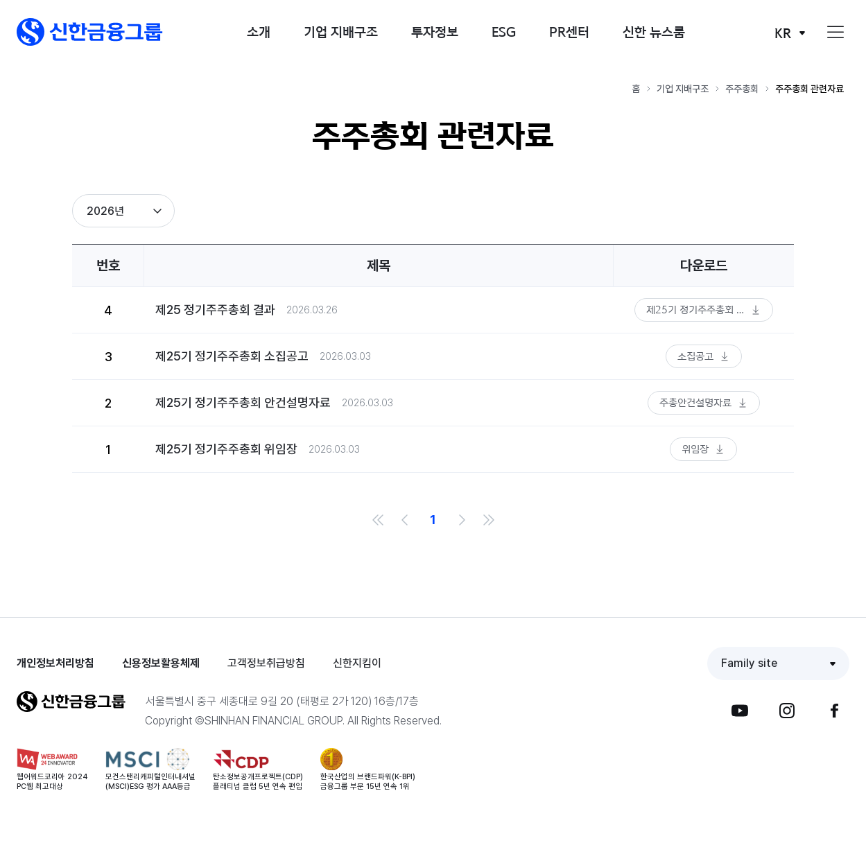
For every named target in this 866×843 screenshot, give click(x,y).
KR (782, 33)
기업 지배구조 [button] (341, 31)
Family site (749, 663)
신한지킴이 (357, 663)
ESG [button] (504, 31)
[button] (90, 32)
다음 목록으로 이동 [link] (461, 520)
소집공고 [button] (695, 356)
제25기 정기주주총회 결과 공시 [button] (709, 309)
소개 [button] (258, 31)
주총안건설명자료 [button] (695, 402)
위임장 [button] (695, 449)
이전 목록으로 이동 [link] (405, 520)
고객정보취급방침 (266, 663)
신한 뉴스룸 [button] (654, 31)
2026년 (105, 211)
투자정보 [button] (434, 31)
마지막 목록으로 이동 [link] (489, 520)
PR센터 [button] (569, 31)
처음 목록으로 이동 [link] (378, 520)
